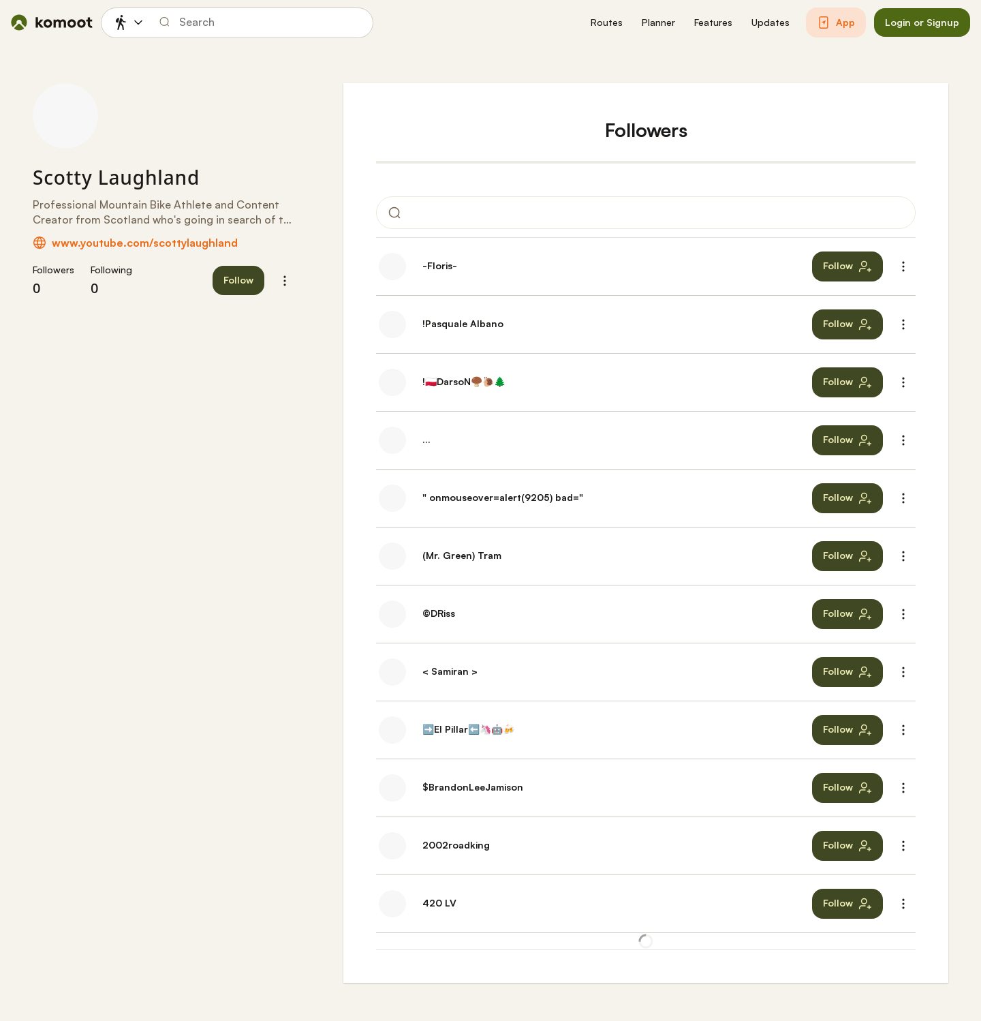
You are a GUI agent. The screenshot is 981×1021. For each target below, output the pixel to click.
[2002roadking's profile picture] (392, 845)
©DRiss (438, 613)
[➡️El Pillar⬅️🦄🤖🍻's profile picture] (392, 730)
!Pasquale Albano (462, 323)
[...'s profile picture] (392, 440)
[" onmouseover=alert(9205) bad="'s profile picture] (392, 498)
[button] (606, 23)
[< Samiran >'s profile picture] (392, 672)
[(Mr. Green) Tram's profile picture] (392, 556)
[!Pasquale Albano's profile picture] (392, 324)
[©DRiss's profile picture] (392, 614)
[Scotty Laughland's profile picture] (65, 116)
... (426, 439)
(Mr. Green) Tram (461, 555)
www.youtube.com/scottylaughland (145, 242)
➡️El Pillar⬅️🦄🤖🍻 (468, 729)
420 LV (439, 903)
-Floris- (439, 265)
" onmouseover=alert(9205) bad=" (502, 497)
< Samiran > (450, 671)
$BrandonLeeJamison (472, 787)
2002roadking (456, 845)
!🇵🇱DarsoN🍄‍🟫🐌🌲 (463, 381)
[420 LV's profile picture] (392, 903)
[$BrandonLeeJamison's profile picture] (392, 788)
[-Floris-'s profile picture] (392, 266)
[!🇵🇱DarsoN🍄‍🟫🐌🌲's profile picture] (392, 382)
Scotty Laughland (116, 177)
